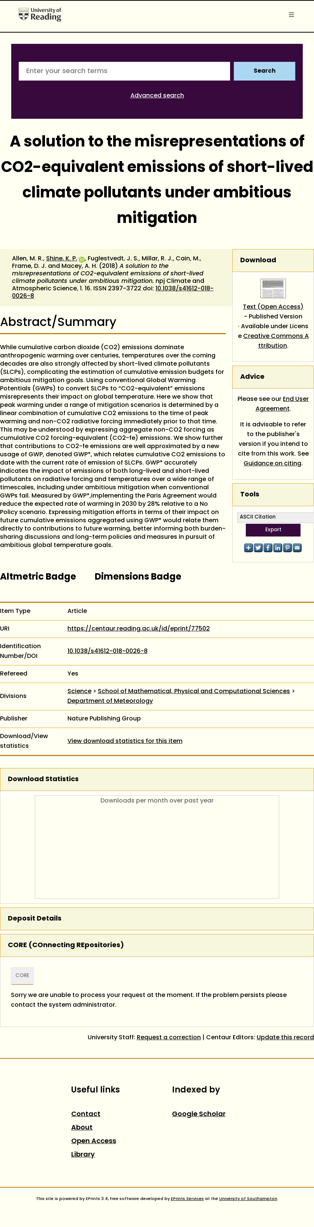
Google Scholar (199, 1114)
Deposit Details (34, 919)
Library (83, 1155)
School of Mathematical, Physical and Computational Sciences (194, 691)
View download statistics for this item (124, 741)
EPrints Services (187, 1199)
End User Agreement (282, 404)
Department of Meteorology (110, 701)
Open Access (93, 1141)
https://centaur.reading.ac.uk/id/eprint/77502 (138, 629)
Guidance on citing (272, 464)
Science (79, 691)
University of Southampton (248, 1199)
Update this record (285, 1038)
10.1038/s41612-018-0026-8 (107, 651)
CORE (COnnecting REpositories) (66, 945)
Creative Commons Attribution (276, 341)
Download (258, 260)
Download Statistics (43, 779)
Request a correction (169, 1038)
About (82, 1128)
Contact (85, 1114)
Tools (249, 495)
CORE (22, 976)
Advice (252, 377)
